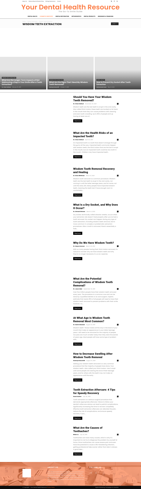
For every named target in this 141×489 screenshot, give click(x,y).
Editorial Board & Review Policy (36, 1)
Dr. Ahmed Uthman (79, 211)
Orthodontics (76, 16)
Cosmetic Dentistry (46, 16)
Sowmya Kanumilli (54, 87)
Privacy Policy (51, 487)
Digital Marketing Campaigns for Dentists (107, 487)
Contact (59, 1)
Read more (78, 121)
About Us (24, 1)
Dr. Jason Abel (77, 289)
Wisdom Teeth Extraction (9, 77)
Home (24, 21)
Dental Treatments (32, 21)
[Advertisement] (70, 41)
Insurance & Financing (105, 16)
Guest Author (77, 396)
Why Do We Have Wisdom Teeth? (93, 242)
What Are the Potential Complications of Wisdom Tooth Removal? (93, 282)
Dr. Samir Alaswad (79, 324)
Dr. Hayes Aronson (79, 246)
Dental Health (32, 16)
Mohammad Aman (101, 87)
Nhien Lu (76, 434)
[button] (111, 1)
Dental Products (89, 16)
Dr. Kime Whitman (79, 175)
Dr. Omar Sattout (6, 87)
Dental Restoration (62, 16)
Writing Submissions (50, 1)
